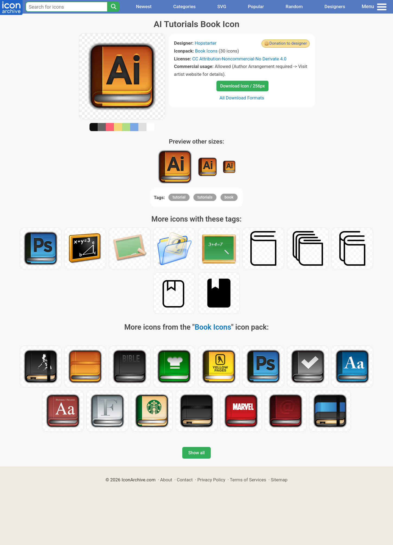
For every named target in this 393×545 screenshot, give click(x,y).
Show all (196, 452)
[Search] (113, 7)
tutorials (204, 197)
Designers (334, 6)
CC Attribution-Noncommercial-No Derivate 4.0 (239, 58)
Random (294, 6)
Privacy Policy (211, 479)
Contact (185, 479)
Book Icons (206, 51)
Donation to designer (288, 43)
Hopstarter (205, 43)
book (229, 197)
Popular (256, 6)
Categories (184, 6)
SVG (221, 6)
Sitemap (279, 479)
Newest (143, 6)
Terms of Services (248, 479)
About (166, 479)
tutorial (179, 197)
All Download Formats (241, 97)
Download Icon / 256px (242, 86)
